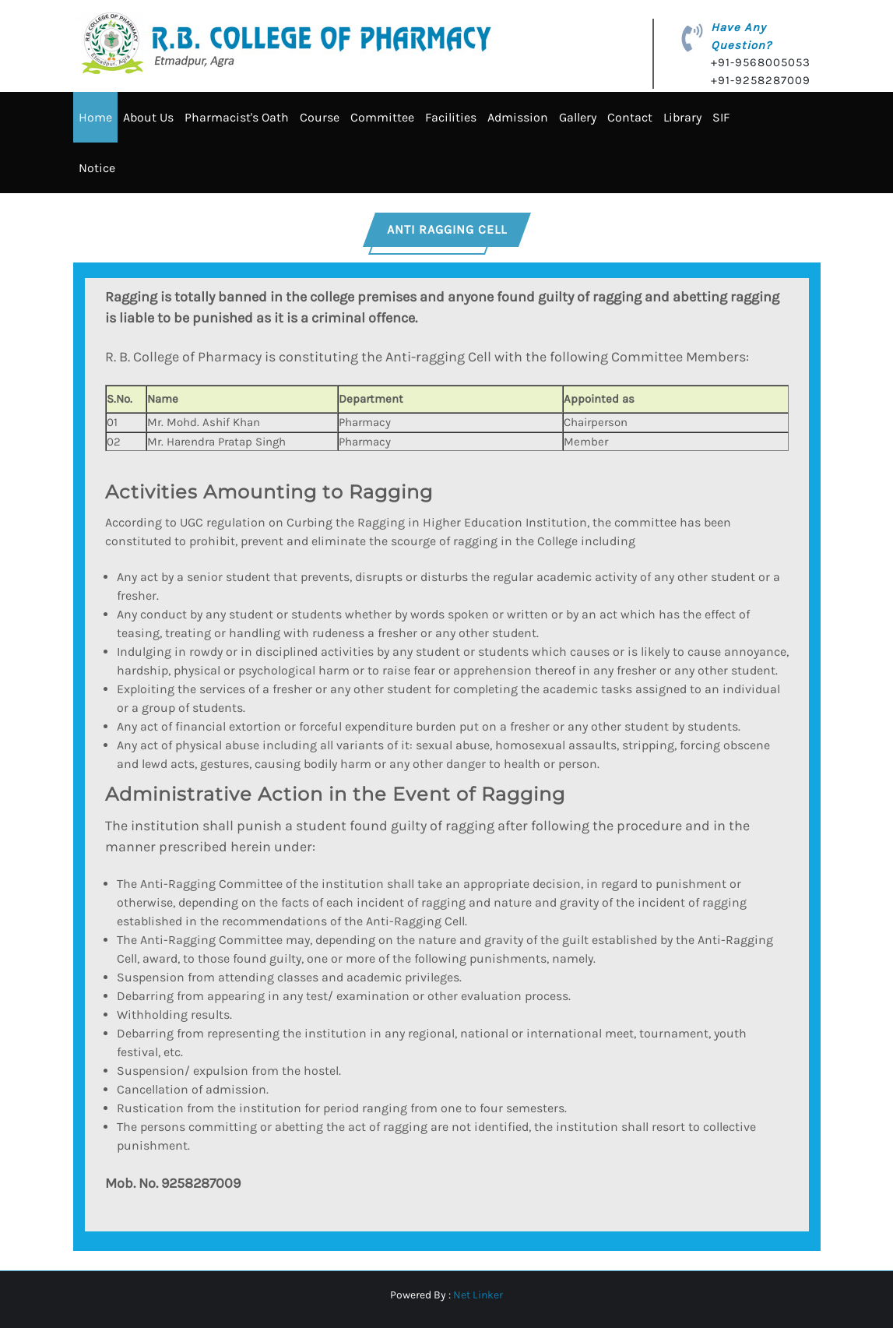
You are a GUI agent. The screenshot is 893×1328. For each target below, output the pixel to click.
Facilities (450, 117)
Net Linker (478, 1295)
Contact (629, 117)
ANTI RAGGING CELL (447, 229)
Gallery (577, 117)
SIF (721, 117)
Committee (382, 117)
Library (682, 117)
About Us (148, 117)
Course (319, 117)
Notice (97, 167)
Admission (517, 117)
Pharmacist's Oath (237, 117)
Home (95, 117)
